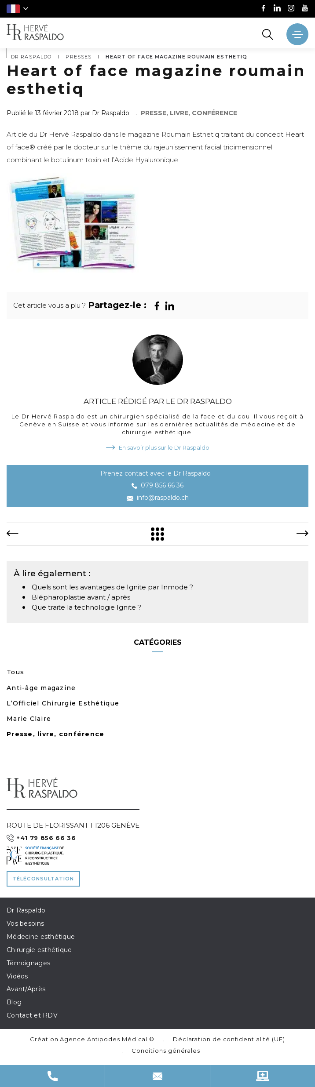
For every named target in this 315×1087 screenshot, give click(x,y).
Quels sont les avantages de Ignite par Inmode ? (112, 587)
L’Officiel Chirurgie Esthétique (63, 703)
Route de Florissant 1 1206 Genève (73, 825)
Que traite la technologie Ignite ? (86, 607)
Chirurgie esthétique (39, 950)
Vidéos (17, 976)
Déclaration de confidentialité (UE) (229, 1039)
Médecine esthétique (41, 937)
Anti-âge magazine (41, 688)
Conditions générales (166, 1050)
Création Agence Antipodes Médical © (92, 1039)
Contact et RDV (32, 1015)
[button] (17, 8)
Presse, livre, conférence (56, 734)
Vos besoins (25, 923)
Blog (14, 1002)
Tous (15, 672)
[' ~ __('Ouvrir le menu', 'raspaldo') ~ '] (297, 34)
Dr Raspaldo (26, 910)
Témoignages (28, 963)
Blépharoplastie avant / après (81, 597)
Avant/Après (26, 989)
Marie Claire (29, 719)
